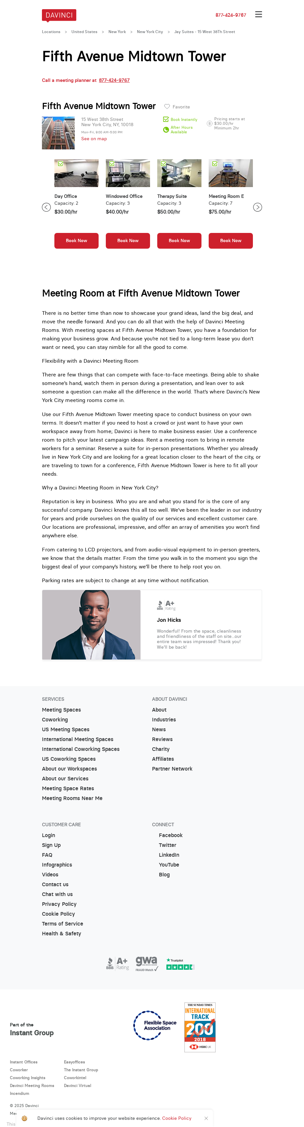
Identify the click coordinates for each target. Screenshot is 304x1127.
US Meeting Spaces (65, 729)
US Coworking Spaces (69, 759)
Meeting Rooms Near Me (72, 798)
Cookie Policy (58, 914)
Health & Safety (61, 933)
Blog (161, 874)
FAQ (47, 855)
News (159, 729)
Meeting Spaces (61, 710)
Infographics (57, 865)
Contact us (55, 884)
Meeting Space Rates (68, 788)
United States (84, 31)
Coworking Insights (27, 1077)
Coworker (19, 1069)
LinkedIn (165, 855)
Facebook (167, 835)
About (159, 710)
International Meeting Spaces (77, 739)
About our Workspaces (69, 769)
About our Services (65, 778)
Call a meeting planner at (86, 80)
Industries (164, 719)
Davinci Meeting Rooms (32, 1085)
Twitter (164, 845)
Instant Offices (23, 1062)
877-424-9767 (231, 15)
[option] (76, 207)
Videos (50, 874)
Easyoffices (74, 1062)
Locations (51, 31)
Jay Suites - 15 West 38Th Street (204, 31)
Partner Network (172, 769)
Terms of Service (62, 924)
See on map (94, 139)
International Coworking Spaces (81, 749)
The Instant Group (81, 1069)
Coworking (55, 719)
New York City (150, 31)
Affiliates (163, 759)
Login (48, 835)
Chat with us (57, 894)
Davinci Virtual (77, 1085)
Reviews (162, 739)
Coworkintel (75, 1077)
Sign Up (51, 845)
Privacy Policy (59, 904)
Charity (161, 749)
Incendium (19, 1093)
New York (117, 31)
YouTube (165, 865)
